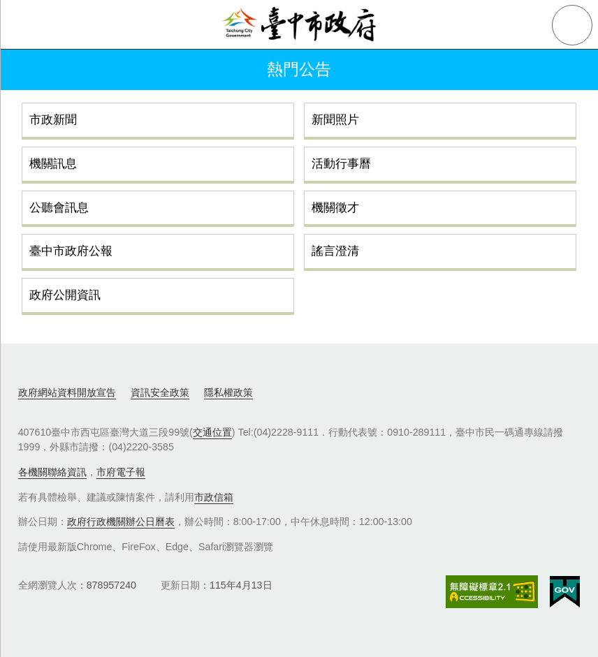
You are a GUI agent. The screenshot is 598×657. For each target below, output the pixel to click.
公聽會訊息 (59, 207)
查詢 (572, 25)
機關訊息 (53, 163)
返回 (29, 70)
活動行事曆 (341, 163)
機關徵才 (335, 207)
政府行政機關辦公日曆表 (121, 521)
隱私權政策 (228, 392)
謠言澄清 (335, 250)
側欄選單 (25, 25)
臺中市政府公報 (70, 250)
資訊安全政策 (160, 392)
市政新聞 (53, 119)
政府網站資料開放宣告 (67, 392)
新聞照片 (335, 119)
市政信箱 (213, 497)
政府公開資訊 (65, 294)
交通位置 (212, 432)
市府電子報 (120, 472)
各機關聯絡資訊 (52, 472)
